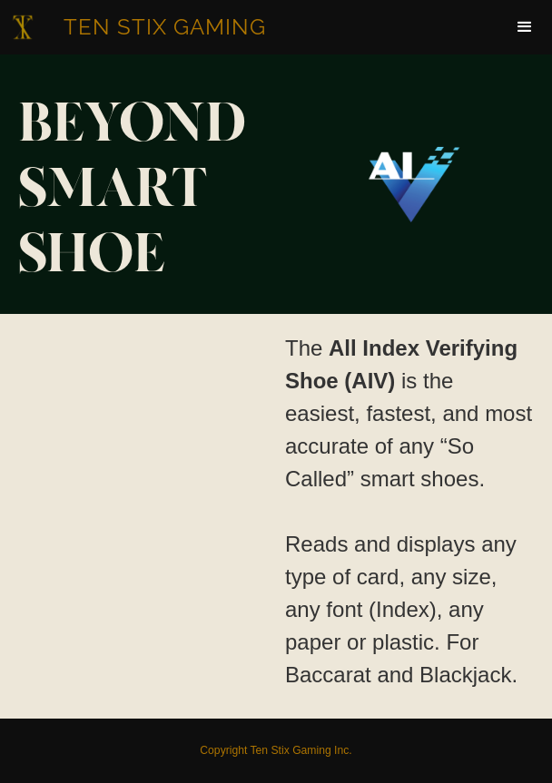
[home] (142, 27)
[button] (525, 27)
